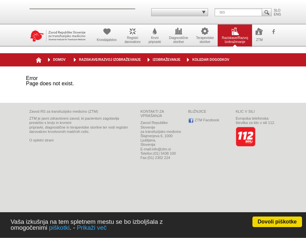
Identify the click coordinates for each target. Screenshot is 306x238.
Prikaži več (92, 227)
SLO (277, 10)
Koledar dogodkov (210, 59)
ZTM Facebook (273, 32)
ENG (277, 14)
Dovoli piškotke (277, 221)
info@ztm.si (161, 149)
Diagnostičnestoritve (178, 35)
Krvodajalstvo (107, 34)
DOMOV (59, 59)
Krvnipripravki (155, 35)
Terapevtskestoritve (205, 35)
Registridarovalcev (133, 35)
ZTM (259, 34)
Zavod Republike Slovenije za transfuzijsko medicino (57, 35)
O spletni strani (41, 140)
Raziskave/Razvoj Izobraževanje (110, 59)
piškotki (59, 227)
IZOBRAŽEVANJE (167, 59)
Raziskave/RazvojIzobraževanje (235, 35)
